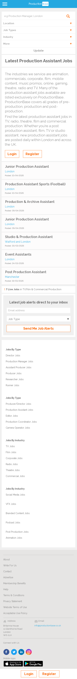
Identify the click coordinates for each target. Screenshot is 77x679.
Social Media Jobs (15, 494)
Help (5, 589)
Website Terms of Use (15, 607)
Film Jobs (11, 452)
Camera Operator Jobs (18, 427)
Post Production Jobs (17, 532)
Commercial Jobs (15, 476)
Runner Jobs (12, 385)
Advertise (8, 577)
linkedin (21, 652)
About (6, 559)
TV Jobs (10, 446)
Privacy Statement (12, 601)
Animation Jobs (14, 537)
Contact (7, 571)
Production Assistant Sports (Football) (35, 184)
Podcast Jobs (13, 522)
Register (49, 674)
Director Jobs (13, 355)
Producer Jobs (14, 373)
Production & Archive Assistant (30, 202)
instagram (28, 652)
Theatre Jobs (13, 470)
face (6, 652)
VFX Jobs (11, 504)
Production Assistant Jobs (19, 410)
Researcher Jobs (15, 379)
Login (28, 674)
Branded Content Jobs (18, 513)
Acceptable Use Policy (15, 613)
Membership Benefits (14, 583)
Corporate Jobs (14, 458)
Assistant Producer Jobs (18, 367)
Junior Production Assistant (27, 167)
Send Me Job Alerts (38, 328)
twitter (14, 652)
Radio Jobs (12, 464)
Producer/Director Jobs (18, 404)
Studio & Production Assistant (29, 237)
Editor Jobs (12, 415)
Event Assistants (18, 254)
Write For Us (10, 565)
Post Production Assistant (25, 272)
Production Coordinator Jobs (21, 421)
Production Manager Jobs (19, 361)
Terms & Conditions (13, 595)
